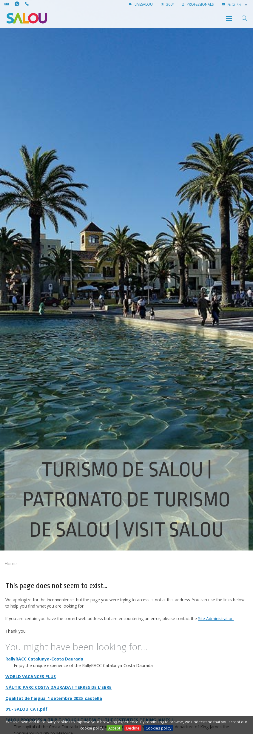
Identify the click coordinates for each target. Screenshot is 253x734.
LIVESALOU (141, 4)
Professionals (198, 4)
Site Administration (216, 618)
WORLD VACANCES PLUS (30, 676)
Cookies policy (158, 728)
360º (167, 4)
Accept (114, 728)
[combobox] (237, 4)
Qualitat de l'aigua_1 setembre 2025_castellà (53, 698)
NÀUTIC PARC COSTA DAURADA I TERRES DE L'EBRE (58, 687)
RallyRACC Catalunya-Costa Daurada (44, 659)
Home (10, 563)
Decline (133, 728)
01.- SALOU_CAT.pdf (26, 709)
